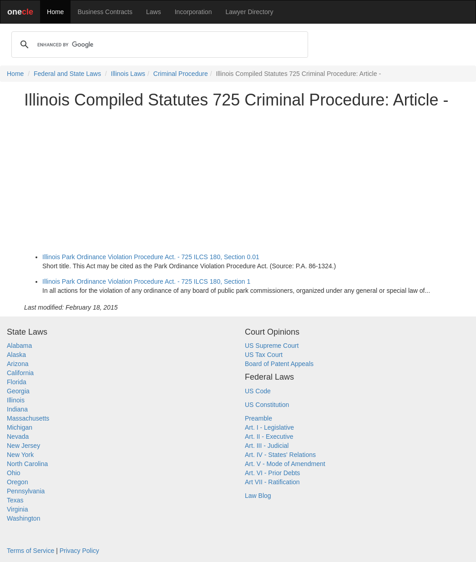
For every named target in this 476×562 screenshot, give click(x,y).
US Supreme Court (272, 345)
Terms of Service (30, 550)
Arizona (17, 363)
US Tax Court (264, 354)
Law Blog (258, 495)
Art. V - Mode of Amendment (285, 463)
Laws (153, 11)
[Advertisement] (238, 179)
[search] (158, 44)
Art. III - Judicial (267, 445)
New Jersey (23, 445)
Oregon (17, 482)
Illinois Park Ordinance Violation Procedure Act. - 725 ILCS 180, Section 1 (146, 281)
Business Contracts (104, 11)
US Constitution (267, 404)
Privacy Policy (79, 550)
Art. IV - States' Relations (280, 454)
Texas (15, 500)
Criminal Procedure (180, 73)
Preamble (258, 418)
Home (55, 11)
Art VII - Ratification (272, 482)
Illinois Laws (128, 73)
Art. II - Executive (269, 436)
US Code (258, 391)
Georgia (18, 391)
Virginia (17, 509)
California (20, 372)
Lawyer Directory (249, 11)
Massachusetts (28, 418)
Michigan (19, 427)
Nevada (18, 436)
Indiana (17, 409)
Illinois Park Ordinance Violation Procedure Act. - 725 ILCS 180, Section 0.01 (150, 257)
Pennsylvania (26, 491)
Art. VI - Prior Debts (272, 473)
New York (20, 454)
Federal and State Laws (67, 73)
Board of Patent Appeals (279, 363)
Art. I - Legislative (269, 427)
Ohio (13, 473)
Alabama (19, 345)
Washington (23, 518)
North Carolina (27, 463)
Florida (16, 382)
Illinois (16, 400)
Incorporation (193, 11)
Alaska (16, 354)
